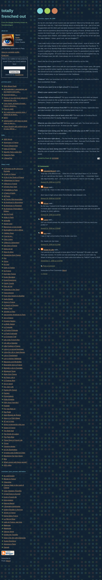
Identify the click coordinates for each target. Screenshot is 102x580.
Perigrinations (9, 396)
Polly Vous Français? (11, 402)
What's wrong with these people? (15, 462)
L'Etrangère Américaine (12, 506)
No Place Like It (9, 377)
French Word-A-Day (11, 146)
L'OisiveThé (8, 158)
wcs (45, 233)
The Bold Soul (9, 431)
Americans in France (11, 142)
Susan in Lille (49, 250)
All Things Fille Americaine (13, 199)
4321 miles (7, 465)
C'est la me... (8, 236)
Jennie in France (10, 513)
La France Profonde (11, 330)
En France (7, 271)
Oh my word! (8, 384)
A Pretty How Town (10, 187)
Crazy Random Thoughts (13, 491)
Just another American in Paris (15, 314)
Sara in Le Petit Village (12, 418)
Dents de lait (8, 249)
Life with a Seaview (10, 343)
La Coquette (8, 327)
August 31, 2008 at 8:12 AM (50, 244)
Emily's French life (10, 497)
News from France (10, 374)
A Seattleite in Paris (11, 190)
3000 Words (8, 139)
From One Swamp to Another (14, 296)
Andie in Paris (9, 217)
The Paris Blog (9, 437)
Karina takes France (11, 516)
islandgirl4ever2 (50, 171)
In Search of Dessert (11, 305)
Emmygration (8, 500)
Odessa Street (9, 531)
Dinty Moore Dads (10, 86)
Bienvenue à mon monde (13, 227)
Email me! (5, 55)
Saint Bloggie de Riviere (12, 415)
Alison (46, 187)
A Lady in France (10, 174)
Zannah (6, 547)
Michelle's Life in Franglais (13, 368)
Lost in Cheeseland (10, 355)
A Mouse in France (10, 184)
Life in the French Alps (12, 340)
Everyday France (10, 274)
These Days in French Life (13, 440)
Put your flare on (9, 409)
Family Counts (9, 283)
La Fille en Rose (9, 519)
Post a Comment (49, 266)
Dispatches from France (12, 255)
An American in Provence (13, 205)
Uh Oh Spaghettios (10, 449)
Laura (46, 220)
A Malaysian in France (12, 180)
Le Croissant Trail (10, 336)
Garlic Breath (8, 299)
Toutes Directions (10, 541)
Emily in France (9, 267)
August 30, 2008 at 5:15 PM (50, 198)
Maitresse (7, 525)
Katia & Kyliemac (10, 149)
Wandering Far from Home (13, 456)
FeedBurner (19, 75)
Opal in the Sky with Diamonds (15, 538)
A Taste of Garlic (9, 193)
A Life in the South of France (14, 177)
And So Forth (8, 214)
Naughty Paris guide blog (13, 152)
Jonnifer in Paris (9, 311)
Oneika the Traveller (11, 534)
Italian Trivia (8, 308)
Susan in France (9, 428)
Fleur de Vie (8, 286)
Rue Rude (7, 412)
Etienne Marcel (9, 503)
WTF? (6, 118)
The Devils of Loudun (11, 434)
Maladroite (7, 528)
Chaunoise (7, 482)
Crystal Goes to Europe (12, 494)
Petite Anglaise (9, 399)
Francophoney (9, 293)
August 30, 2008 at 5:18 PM (50, 214)
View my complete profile (10, 52)
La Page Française (10, 333)
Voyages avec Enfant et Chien (14, 453)
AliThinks (7, 196)
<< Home (44, 274)
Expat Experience (10, 280)
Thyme (6, 443)
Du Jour (6, 264)
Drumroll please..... (10, 95)
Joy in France (8, 318)
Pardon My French (10, 390)
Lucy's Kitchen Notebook (12, 358)
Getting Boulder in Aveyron (13, 509)
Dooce (6, 261)
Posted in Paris (9, 155)
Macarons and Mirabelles (13, 362)
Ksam (17, 37)
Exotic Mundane (9, 277)
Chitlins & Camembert (11, 242)
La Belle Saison (9, 324)
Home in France (9, 302)
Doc (5, 258)
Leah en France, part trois (13, 522)
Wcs (5, 459)
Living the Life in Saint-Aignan (14, 352)
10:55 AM (55, 158)
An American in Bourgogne (13, 202)
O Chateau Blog (9, 380)
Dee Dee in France (10, 245)
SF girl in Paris (9, 421)
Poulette (7, 406)
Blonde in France (10, 479)
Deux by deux (9, 252)
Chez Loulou (8, 239)
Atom (64, 270)
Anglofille (7, 220)
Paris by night (8, 109)
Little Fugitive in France (12, 346)
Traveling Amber (9, 446)
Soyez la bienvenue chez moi (14, 424)
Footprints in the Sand (11, 289)
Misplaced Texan (10, 371)
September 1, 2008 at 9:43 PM (52, 261)
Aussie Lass (8, 224)
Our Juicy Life (9, 387)
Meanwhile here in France (13, 365)
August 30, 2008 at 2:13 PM (50, 182)
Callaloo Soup (9, 233)
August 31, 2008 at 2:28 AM (50, 228)
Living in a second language (14, 349)
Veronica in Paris (10, 544)
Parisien (6, 393)
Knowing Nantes (9, 321)
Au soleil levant (9, 476)
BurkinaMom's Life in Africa (13, 230)
